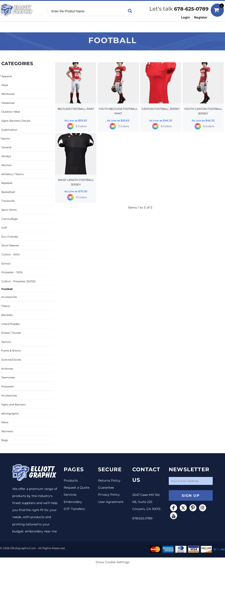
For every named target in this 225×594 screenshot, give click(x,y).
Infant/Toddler (10, 324)
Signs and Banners (13, 404)
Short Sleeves (10, 245)
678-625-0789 (191, 9)
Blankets (7, 315)
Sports (5, 138)
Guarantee (106, 488)
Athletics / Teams (12, 174)
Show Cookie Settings (112, 562)
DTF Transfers (74, 509)
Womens (7, 431)
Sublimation (9, 129)
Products (71, 480)
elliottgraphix (10, 413)
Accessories (9, 297)
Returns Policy (109, 480)
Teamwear (8, 377)
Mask (4, 85)
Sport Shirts (9, 209)
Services (70, 495)
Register (200, 17)
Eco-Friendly (9, 236)
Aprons (6, 341)
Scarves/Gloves (11, 359)
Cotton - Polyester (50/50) (18, 281)
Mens (4, 422)
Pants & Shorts (11, 350)
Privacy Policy (109, 495)
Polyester (7, 386)
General (6, 147)
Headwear (8, 102)
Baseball (6, 183)
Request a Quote (76, 488)
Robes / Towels (11, 332)
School (5, 263)
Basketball (8, 192)
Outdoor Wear (10, 111)
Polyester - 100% (12, 272)
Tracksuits (8, 200)
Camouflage (9, 218)
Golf (4, 227)
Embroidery (73, 502)
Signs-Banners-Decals (15, 120)
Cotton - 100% (10, 254)
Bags (4, 440)
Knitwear (7, 368)
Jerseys (6, 156)
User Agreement (110, 502)
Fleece (5, 306)
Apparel (6, 76)
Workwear (8, 93)
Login (185, 17)
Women (6, 165)
